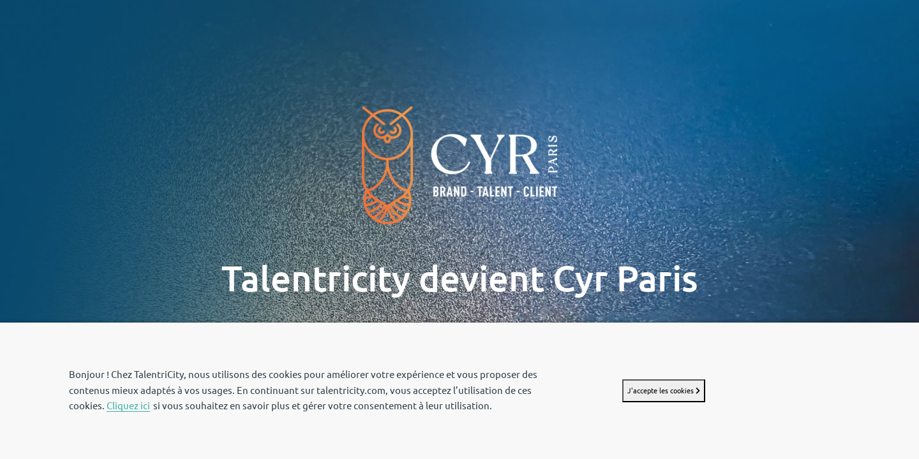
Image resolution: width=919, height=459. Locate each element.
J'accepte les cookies (663, 390)
